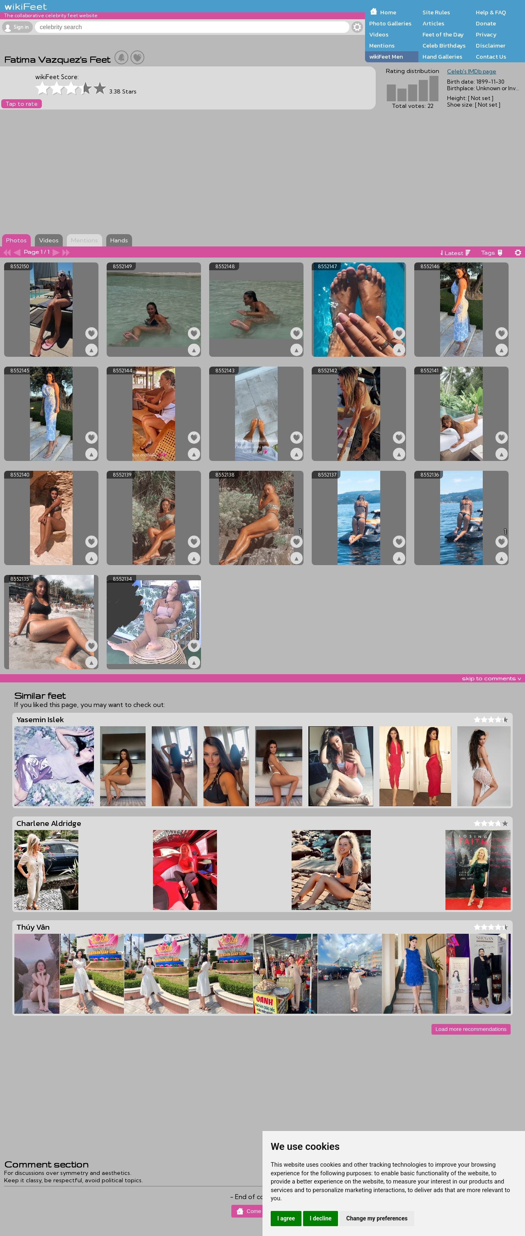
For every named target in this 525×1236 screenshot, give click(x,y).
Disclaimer (490, 45)
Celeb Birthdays (444, 45)
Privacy (486, 34)
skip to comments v (491, 678)
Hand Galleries (442, 56)
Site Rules (436, 12)
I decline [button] (320, 1218)
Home (388, 12)
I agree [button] (286, 1218)
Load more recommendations (471, 1029)
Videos (378, 34)
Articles (433, 23)
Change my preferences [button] (376, 1218)
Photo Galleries (390, 23)
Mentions (382, 45)
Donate (486, 23)
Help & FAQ (491, 12)
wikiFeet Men (386, 56)
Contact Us (491, 56)
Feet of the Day (443, 34)
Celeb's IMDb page (471, 71)
